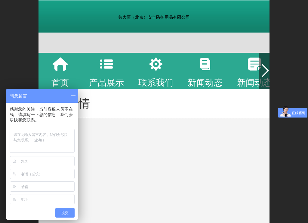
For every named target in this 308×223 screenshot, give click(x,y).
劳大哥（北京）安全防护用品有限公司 (154, 17)
